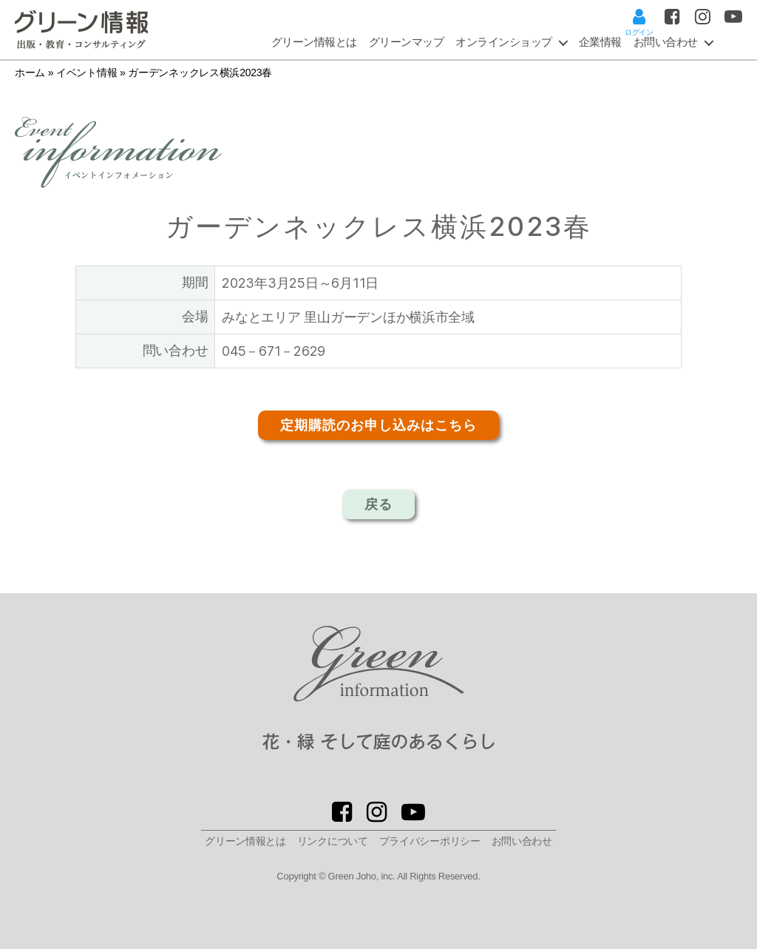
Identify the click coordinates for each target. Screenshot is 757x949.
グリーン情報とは (314, 42)
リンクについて (332, 841)
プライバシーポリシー (430, 841)
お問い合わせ (522, 841)
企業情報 (600, 42)
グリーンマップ (406, 42)
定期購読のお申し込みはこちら (378, 425)
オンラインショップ (503, 42)
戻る (378, 504)
